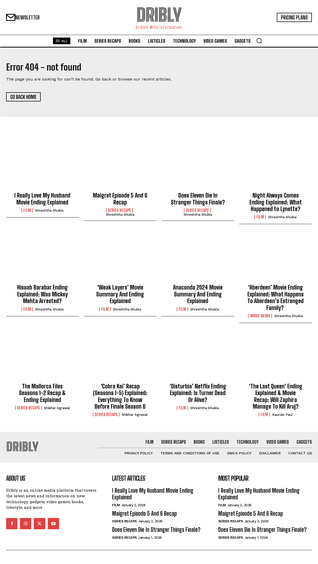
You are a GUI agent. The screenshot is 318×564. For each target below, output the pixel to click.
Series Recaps (119, 212)
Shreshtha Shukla (49, 212)
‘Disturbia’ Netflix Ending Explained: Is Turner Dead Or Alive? (198, 395)
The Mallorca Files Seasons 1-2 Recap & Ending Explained (42, 395)
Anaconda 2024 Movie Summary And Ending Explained (198, 296)
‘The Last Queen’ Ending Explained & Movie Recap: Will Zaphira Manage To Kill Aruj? (275, 398)
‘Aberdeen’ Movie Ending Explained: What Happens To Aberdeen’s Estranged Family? (275, 299)
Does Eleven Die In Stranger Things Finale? (198, 201)
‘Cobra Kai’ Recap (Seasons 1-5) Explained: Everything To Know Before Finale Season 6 (120, 398)
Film (27, 212)
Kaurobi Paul (282, 417)
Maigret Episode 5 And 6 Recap (120, 201)
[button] (259, 40)
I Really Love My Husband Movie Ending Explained (42, 201)
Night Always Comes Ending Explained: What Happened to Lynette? (275, 204)
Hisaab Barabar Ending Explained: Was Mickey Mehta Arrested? (42, 296)
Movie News (260, 318)
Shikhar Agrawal (57, 410)
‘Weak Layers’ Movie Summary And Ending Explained (120, 296)
